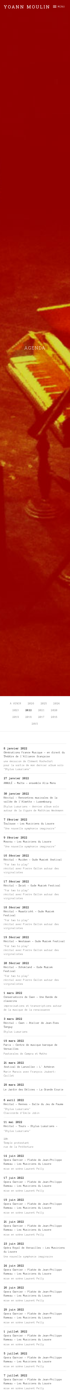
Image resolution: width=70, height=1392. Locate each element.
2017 (41, 717)
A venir (15, 703)
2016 (54, 717)
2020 (54, 710)
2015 (35, 724)
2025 (44, 703)
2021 (41, 710)
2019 (16, 717)
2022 (28, 710)
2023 (16, 710)
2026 (31, 703)
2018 (28, 717)
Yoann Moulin (27, 7)
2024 (56, 703)
